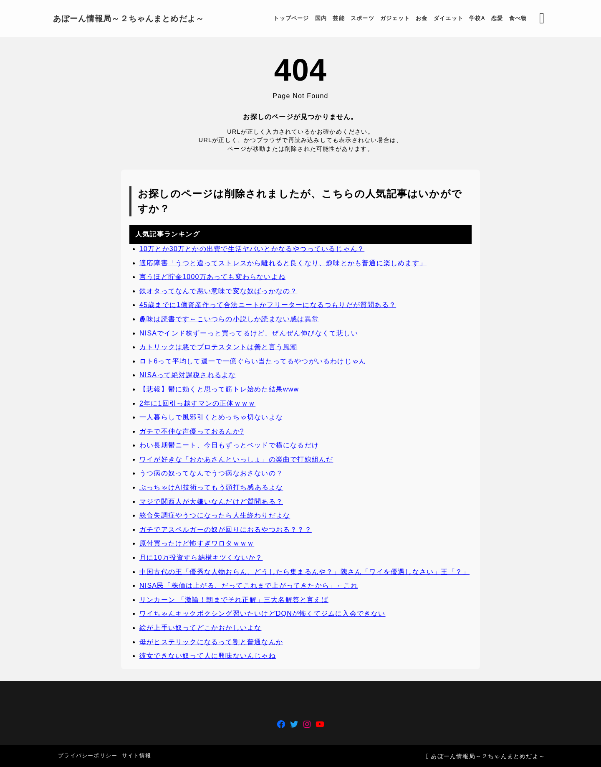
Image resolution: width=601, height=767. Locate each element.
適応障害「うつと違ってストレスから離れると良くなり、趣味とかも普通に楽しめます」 (283, 263)
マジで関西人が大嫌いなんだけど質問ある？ (211, 501)
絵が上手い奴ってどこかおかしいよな (200, 628)
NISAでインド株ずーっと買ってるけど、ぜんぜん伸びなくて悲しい (248, 333)
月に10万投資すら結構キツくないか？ (201, 557)
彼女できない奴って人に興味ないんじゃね (207, 656)
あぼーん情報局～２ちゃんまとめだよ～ (132, 18)
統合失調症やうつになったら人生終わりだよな (214, 515)
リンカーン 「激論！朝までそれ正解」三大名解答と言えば (233, 599)
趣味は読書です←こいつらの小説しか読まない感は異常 (229, 319)
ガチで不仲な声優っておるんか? (191, 431)
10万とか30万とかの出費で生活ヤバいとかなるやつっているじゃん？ (251, 248)
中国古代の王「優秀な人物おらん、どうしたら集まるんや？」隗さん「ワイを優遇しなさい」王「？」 (304, 571)
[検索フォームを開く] (539, 18)
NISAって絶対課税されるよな (187, 375)
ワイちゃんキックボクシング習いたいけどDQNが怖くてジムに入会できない (262, 613)
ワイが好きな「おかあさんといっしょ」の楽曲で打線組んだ (236, 459)
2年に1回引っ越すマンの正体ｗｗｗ (197, 403)
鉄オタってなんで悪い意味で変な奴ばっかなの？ (218, 291)
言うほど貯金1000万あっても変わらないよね (212, 277)
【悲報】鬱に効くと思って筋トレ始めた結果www (219, 389)
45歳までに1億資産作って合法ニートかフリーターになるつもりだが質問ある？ (267, 305)
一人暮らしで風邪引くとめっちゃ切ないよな (211, 417)
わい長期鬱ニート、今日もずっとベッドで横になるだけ (229, 445)
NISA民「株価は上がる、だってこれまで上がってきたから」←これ (248, 585)
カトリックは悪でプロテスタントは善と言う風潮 (218, 347)
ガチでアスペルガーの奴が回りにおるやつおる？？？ (225, 529)
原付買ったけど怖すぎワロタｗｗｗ (196, 543)
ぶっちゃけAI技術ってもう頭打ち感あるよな (211, 487)
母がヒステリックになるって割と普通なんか (211, 641)
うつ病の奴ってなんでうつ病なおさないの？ (211, 473)
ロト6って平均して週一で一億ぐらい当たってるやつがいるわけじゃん (252, 361)
